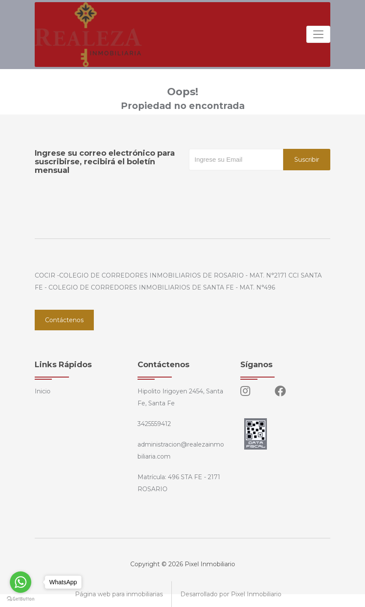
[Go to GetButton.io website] (20, 598)
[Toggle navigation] (318, 34)
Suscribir (306, 159)
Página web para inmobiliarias (119, 594)
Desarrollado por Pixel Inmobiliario (230, 594)
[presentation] (254, 187)
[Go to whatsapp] (20, 582)
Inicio (43, 391)
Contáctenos (64, 320)
